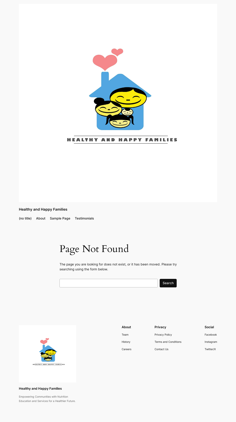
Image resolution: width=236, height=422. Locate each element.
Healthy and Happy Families (43, 209)
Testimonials (84, 218)
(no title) (25, 218)
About (40, 218)
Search (168, 283)
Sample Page (60, 218)
